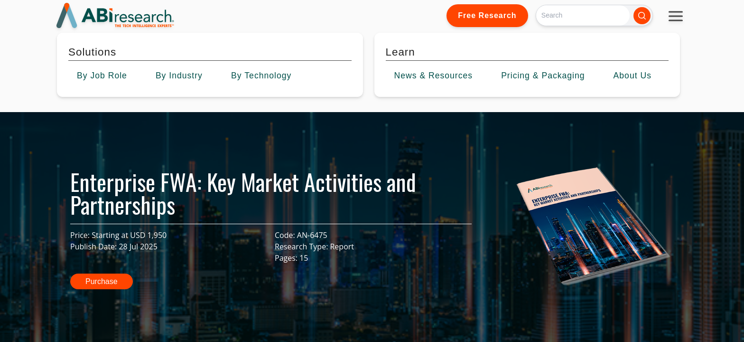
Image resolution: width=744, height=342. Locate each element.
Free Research (487, 15)
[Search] (583, 15)
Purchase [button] (101, 281)
